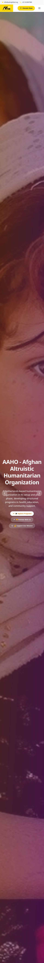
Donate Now (26, 8)
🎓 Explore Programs (22, 513)
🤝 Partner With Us (22, 519)
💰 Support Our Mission (22, 526)
